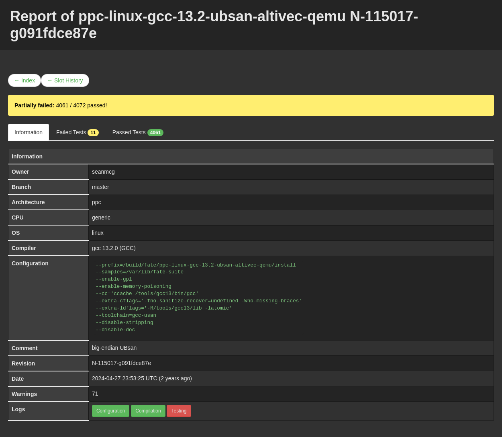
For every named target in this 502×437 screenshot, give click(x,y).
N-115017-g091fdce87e (121, 363)
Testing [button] (178, 411)
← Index (24, 80)
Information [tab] (28, 132)
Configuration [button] (110, 411)
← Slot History (65, 80)
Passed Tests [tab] (138, 132)
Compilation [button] (148, 411)
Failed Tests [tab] (77, 132)
